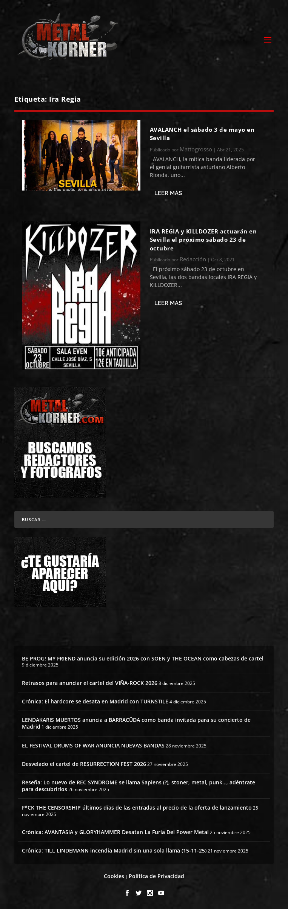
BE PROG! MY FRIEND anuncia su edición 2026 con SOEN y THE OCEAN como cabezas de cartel (142, 658)
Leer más (168, 193)
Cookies (114, 876)
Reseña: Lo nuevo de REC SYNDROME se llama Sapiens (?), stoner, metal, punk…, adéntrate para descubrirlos (138, 786)
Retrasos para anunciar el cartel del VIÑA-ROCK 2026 (89, 682)
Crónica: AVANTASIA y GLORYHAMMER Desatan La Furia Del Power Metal (115, 832)
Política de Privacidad (156, 876)
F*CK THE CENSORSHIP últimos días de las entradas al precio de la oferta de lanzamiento (137, 807)
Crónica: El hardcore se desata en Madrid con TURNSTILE (95, 701)
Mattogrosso (196, 149)
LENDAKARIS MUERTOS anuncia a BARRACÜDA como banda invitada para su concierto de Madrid (136, 723)
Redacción (193, 259)
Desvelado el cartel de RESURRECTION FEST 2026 (84, 763)
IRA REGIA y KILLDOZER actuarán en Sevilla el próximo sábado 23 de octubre (203, 239)
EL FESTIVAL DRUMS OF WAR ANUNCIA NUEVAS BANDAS (93, 745)
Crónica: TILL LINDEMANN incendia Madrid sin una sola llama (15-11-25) (114, 850)
